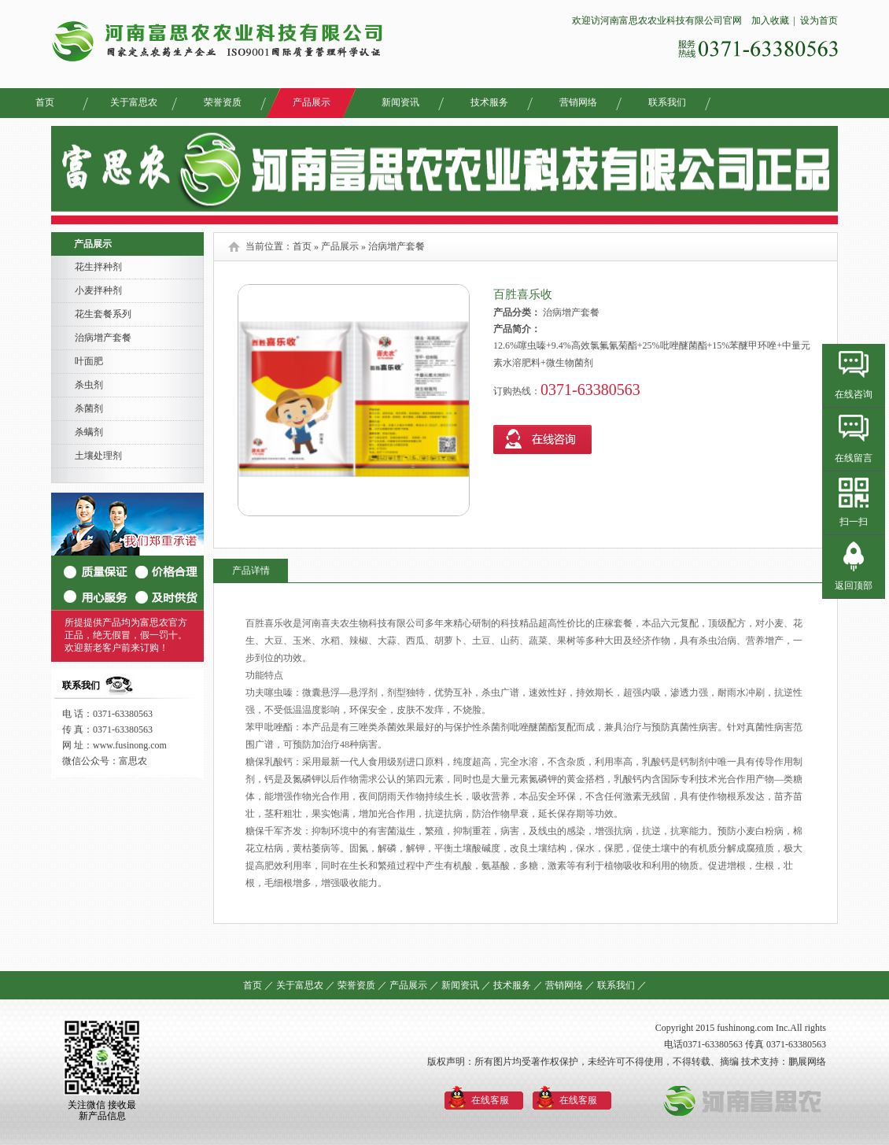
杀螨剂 (89, 432)
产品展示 (311, 102)
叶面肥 (89, 361)
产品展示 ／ (414, 985)
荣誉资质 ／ (362, 985)
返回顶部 (853, 585)
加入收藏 (769, 20)
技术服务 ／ (518, 985)
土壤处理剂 (98, 455)
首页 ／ (258, 985)
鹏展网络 (807, 1061)
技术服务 (489, 102)
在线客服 (490, 1100)
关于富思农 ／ (305, 985)
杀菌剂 (89, 408)
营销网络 (578, 102)
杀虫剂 (89, 384)
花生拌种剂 (98, 266)
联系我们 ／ (622, 985)
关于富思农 (133, 102)
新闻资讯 (400, 102)
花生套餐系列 (103, 313)
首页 (44, 102)
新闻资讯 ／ (466, 985)
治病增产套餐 (103, 337)
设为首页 (819, 20)
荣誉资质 (223, 102)
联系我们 (667, 102)
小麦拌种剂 (98, 290)
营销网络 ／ (570, 985)
